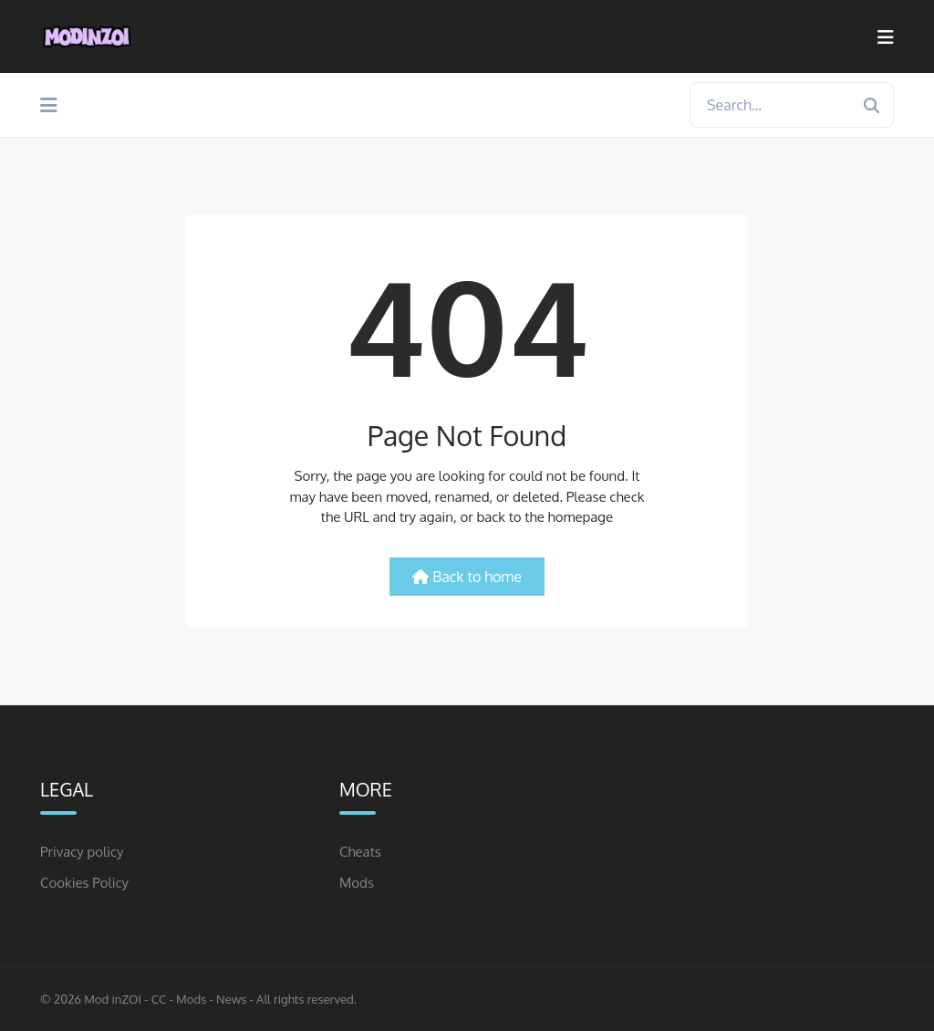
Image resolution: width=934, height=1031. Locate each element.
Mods (356, 882)
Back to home (467, 577)
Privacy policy (82, 851)
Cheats (360, 851)
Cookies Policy (84, 882)
